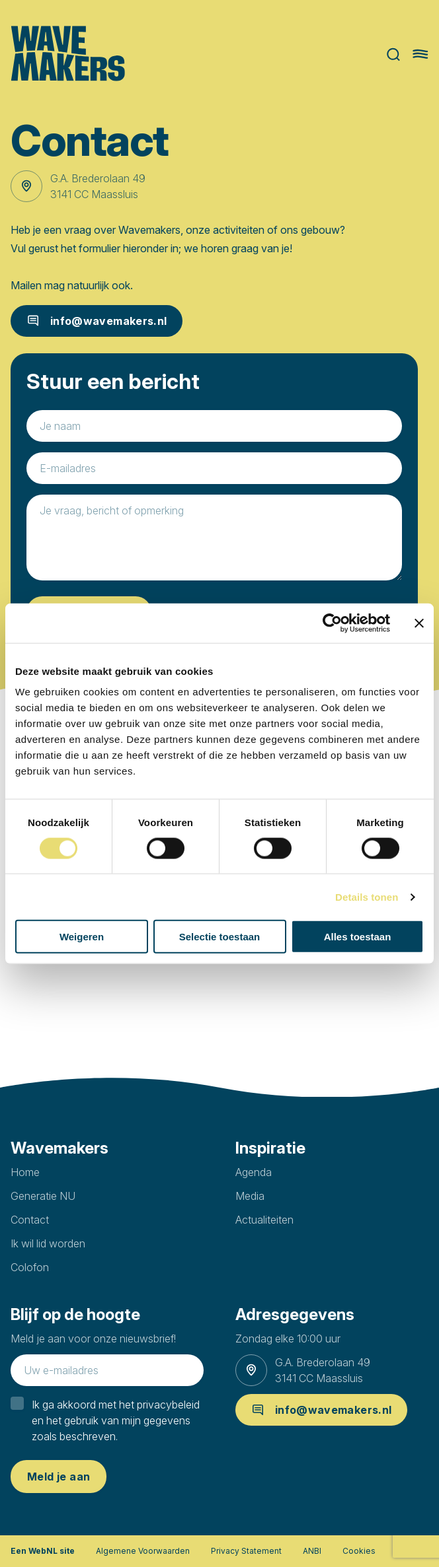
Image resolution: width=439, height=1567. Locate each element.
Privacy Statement (246, 1551)
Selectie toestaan (219, 936)
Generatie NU (43, 1195)
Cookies (359, 1551)
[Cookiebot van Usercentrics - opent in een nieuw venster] (332, 623)
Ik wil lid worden (48, 1243)
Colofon (30, 1267)
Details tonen (366, 896)
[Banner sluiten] (419, 622)
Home (25, 1172)
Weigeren (82, 936)
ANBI (312, 1551)
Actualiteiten (264, 1219)
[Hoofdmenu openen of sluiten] (420, 54)
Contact (30, 1219)
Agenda (253, 1172)
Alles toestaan (357, 936)
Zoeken (393, 54)
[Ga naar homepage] (68, 54)
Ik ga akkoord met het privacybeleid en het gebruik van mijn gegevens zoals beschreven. (116, 1420)
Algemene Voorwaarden (143, 1551)
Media (249, 1195)
